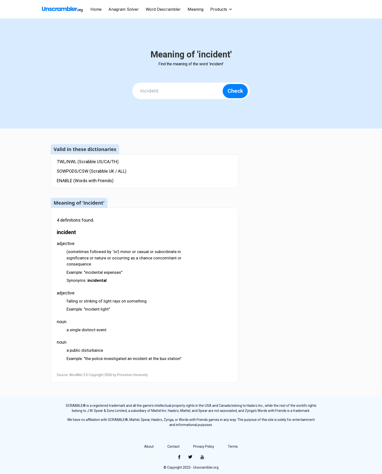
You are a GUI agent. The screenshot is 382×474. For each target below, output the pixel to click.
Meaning (195, 9)
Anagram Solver (123, 9)
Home (96, 9)
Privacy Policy (203, 446)
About (149, 446)
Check (235, 91)
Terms (233, 446)
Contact (173, 446)
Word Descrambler (163, 9)
